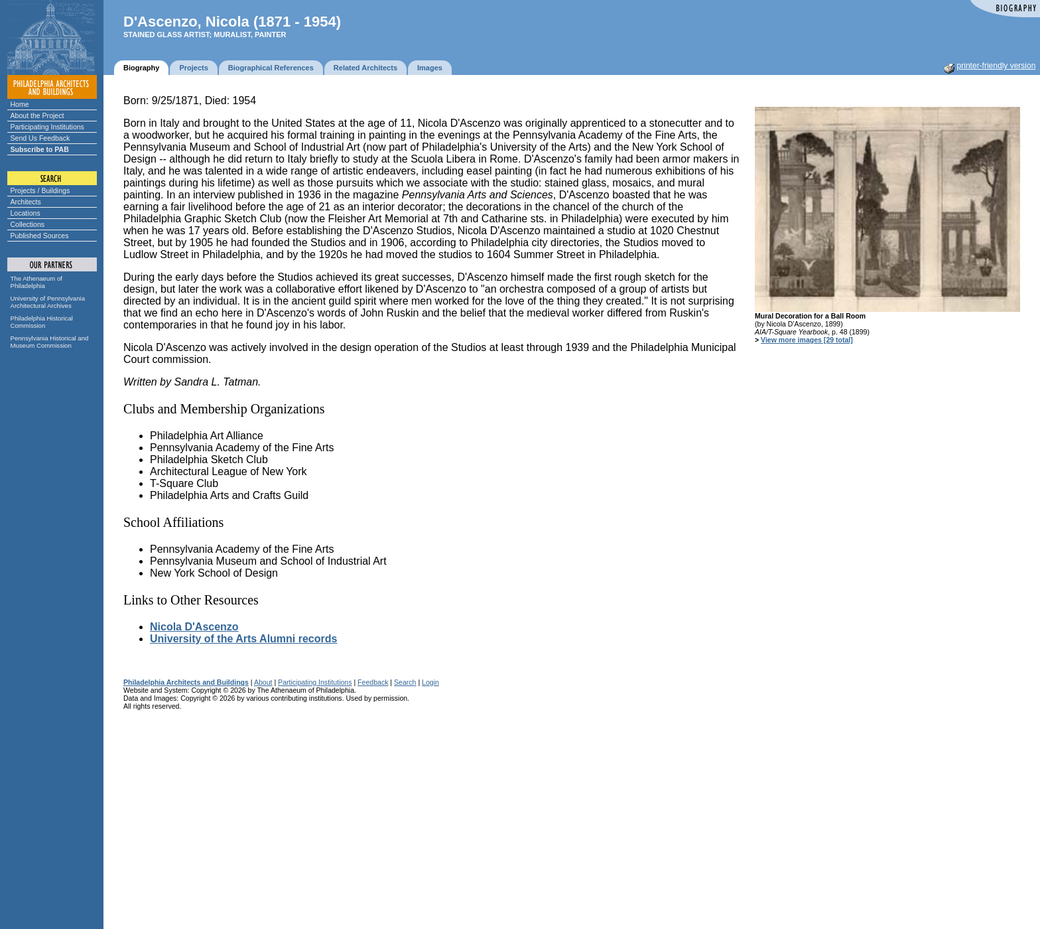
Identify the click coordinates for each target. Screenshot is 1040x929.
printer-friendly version (996, 65)
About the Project (37, 115)
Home (20, 104)
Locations (25, 213)
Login (430, 682)
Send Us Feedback (40, 138)
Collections (28, 224)
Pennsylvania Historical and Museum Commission (50, 341)
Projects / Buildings (40, 190)
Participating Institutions (47, 127)
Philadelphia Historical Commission (42, 322)
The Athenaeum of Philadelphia (36, 282)
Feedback (373, 682)
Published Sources (40, 236)
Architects (26, 202)
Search (405, 682)
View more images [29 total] (807, 340)
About (263, 682)
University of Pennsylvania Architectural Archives (48, 302)
